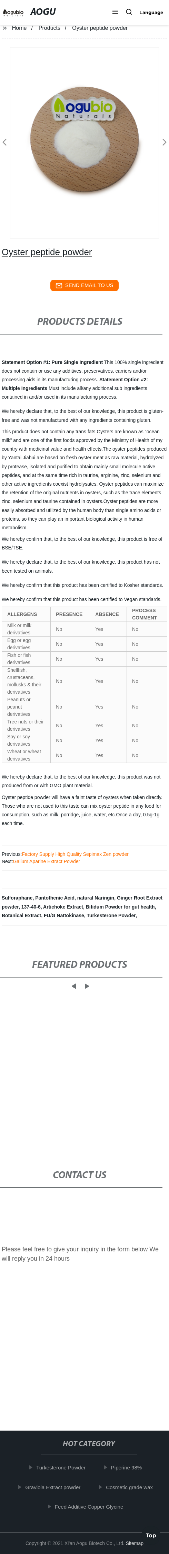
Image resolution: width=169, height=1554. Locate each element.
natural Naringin (95, 898)
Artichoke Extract (63, 907)
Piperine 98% (128, 1467)
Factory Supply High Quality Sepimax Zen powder (75, 854)
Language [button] (151, 12)
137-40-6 (31, 907)
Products (49, 28)
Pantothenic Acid (54, 898)
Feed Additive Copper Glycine (91, 1507)
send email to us (84, 285)
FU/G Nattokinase (64, 915)
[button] (115, 12)
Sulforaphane (17, 898)
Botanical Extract (21, 915)
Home (19, 28)
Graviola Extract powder (54, 1487)
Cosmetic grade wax (131, 1487)
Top (151, 1534)
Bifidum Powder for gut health (120, 907)
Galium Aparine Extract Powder (46, 861)
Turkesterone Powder (111, 915)
